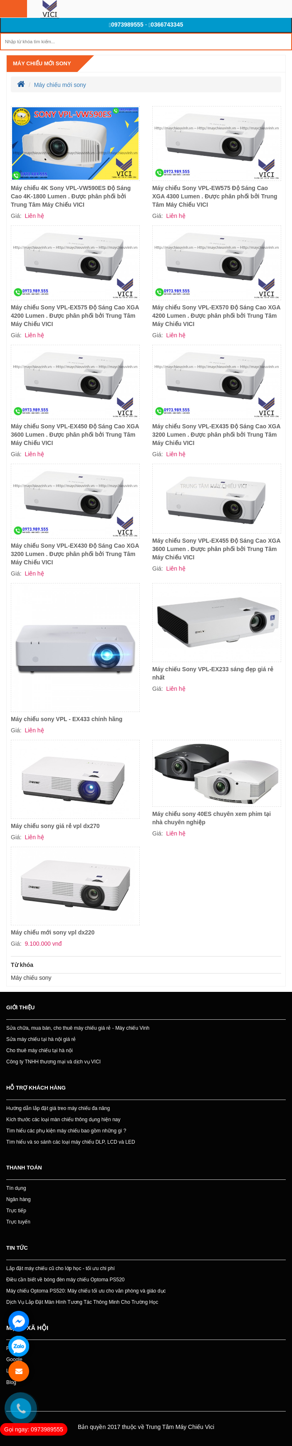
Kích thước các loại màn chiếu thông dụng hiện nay (63, 1119)
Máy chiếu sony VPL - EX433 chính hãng (66, 719)
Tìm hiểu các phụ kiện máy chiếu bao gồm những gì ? (66, 1131)
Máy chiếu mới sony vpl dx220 (52, 932)
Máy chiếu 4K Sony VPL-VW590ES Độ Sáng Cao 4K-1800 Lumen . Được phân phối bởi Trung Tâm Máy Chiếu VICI (71, 196)
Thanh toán (24, 1167)
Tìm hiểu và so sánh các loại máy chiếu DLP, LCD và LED (70, 1142)
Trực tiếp (16, 1211)
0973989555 (126, 24)
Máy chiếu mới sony (42, 63)
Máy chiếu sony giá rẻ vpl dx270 (55, 826)
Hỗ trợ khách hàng (36, 1088)
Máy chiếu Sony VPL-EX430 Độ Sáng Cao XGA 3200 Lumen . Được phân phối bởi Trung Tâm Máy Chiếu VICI (75, 554)
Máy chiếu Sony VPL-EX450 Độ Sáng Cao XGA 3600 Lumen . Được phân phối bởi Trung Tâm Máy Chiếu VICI (75, 434)
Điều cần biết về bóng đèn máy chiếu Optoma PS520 (65, 1280)
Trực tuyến (18, 1222)
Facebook (17, 1348)
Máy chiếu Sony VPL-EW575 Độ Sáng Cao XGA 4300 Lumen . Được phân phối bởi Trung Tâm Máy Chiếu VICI (214, 196)
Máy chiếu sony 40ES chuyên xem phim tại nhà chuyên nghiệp (211, 818)
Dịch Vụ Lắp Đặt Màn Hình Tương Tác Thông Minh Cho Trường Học (82, 1302)
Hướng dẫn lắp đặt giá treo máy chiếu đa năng (58, 1108)
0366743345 (165, 24)
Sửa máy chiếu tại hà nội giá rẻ (41, 1039)
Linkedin (15, 1371)
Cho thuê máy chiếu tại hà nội (39, 1050)
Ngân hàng (18, 1199)
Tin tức (17, 1248)
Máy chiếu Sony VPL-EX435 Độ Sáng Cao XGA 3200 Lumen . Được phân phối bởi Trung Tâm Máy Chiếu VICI (216, 434)
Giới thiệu (20, 1007)
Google (14, 1359)
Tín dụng (16, 1188)
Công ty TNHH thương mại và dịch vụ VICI (53, 1062)
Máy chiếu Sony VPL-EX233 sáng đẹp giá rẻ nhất (212, 673)
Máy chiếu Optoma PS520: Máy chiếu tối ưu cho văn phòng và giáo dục (86, 1291)
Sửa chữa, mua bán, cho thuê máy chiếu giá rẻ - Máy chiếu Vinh (77, 1028)
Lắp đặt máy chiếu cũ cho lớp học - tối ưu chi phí (60, 1268)
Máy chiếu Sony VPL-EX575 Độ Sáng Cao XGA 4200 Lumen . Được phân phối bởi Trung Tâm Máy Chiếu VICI (75, 315)
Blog (11, 1382)
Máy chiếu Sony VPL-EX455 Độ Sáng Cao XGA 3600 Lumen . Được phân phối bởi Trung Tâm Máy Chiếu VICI (216, 549)
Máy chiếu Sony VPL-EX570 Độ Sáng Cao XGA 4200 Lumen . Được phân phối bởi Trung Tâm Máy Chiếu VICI (216, 315)
